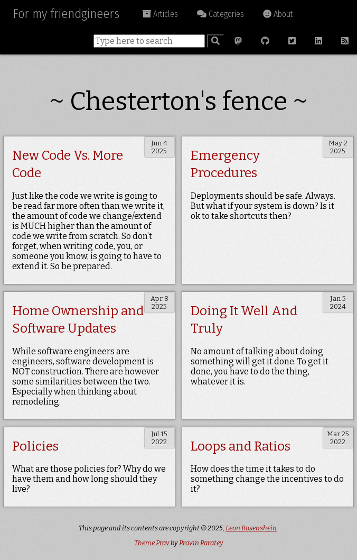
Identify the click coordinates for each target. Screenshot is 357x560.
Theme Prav (152, 543)
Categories (220, 14)
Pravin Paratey (201, 543)
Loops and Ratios (240, 446)
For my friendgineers (66, 13)
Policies (35, 446)
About (278, 14)
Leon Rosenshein (251, 528)
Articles (160, 14)
